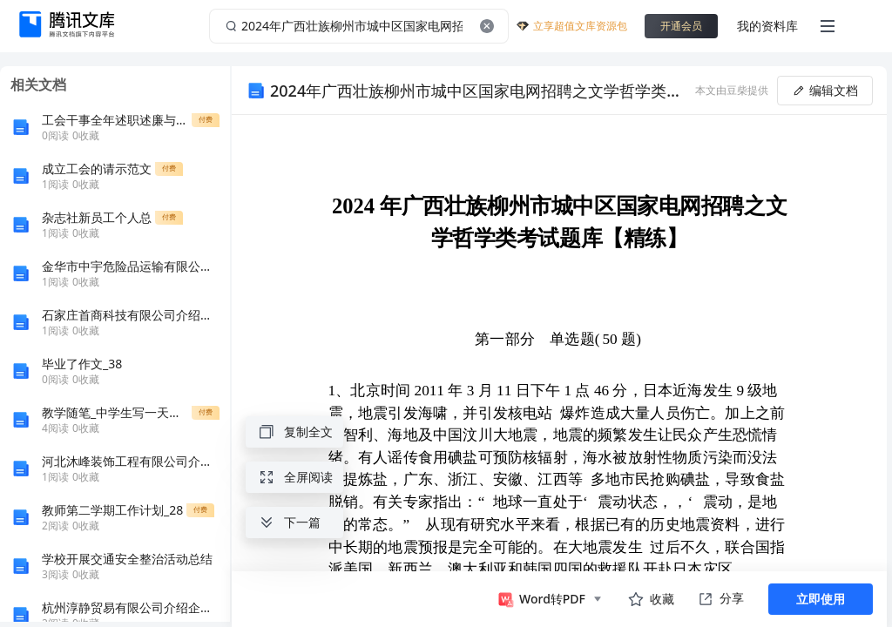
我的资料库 (767, 25)
